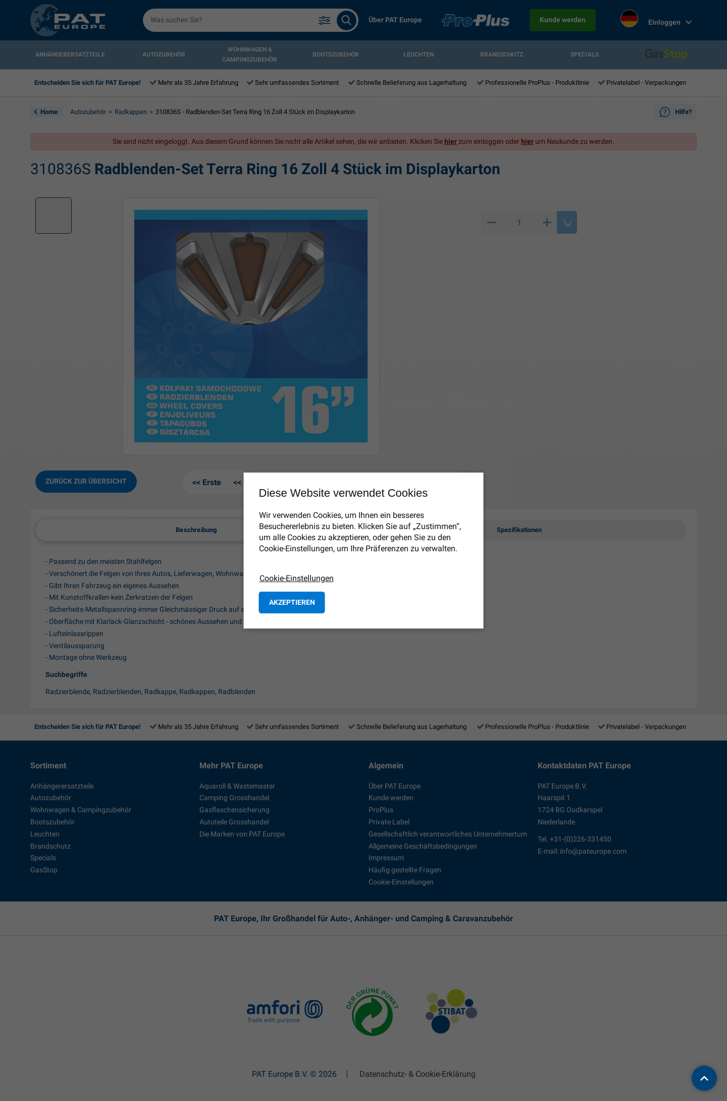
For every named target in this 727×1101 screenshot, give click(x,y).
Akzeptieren (292, 602)
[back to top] (704, 1078)
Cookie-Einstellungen (296, 578)
